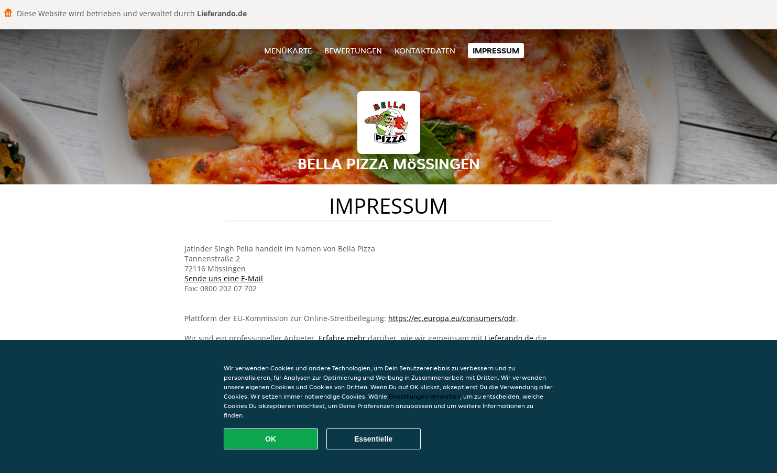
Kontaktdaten (425, 50)
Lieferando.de (509, 338)
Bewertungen (353, 50)
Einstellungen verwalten (424, 396)
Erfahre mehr (342, 338)
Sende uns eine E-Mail (223, 278)
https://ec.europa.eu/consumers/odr (452, 318)
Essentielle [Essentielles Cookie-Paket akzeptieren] (373, 439)
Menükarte (288, 50)
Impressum (496, 50)
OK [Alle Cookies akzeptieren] (270, 439)
